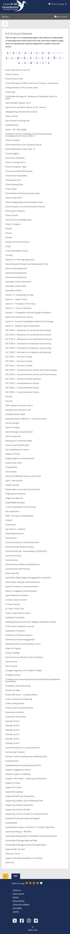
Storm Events (11, 661)
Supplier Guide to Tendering (17, 774)
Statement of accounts (15, 631)
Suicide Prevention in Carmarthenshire (22, 747)
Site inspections (12, 511)
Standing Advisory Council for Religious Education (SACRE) (30, 622)
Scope (8, 246)
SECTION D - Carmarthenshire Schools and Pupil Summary (31, 370)
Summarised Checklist (15, 752)
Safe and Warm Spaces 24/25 (18, 103)
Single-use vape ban (14, 498)
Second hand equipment (16, 268)
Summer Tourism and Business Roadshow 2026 (26, 756)
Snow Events (11, 538)
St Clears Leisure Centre (16, 600)
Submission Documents (15, 716)
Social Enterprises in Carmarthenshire (22, 542)
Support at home (12, 783)
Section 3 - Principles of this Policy (20, 304)
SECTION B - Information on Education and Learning (28, 343)
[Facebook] (22, 920)
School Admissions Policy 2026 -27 (20, 149)
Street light (10, 92)
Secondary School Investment (18, 281)
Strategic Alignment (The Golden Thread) (23, 670)
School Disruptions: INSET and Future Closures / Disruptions (31, 83)
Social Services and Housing (17, 569)
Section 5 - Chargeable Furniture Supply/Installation (28, 312)
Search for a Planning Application (20, 259)
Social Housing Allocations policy (19, 547)
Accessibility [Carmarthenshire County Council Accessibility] (17, 908)
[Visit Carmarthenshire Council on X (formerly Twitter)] (15, 920)
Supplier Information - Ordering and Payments (26, 778)
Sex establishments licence (17, 449)
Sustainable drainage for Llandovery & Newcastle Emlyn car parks (31, 97)
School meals (11, 189)
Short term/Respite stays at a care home (23, 476)
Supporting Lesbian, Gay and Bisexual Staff (24, 800)
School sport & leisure (15, 211)
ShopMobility (11, 467)
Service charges (12, 423)
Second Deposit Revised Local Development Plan (26, 264)
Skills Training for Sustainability (19, 516)
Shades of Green (12, 454)
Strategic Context (13, 675)
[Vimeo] (36, 920)
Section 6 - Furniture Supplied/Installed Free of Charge (29, 321)
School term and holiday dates (18, 220)
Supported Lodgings (14, 792)
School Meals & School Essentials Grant (22, 193)
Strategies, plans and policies (18, 686)
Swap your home (12, 853)
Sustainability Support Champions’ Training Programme (29, 827)
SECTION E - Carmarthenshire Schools (22, 383)
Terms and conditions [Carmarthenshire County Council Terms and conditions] (21, 904)
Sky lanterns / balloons (15, 529)
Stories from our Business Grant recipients (24, 657)
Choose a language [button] (57, 4)
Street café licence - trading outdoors (21, 694)
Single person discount (15, 493)
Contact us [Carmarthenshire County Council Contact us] (17, 890)
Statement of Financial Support (19, 635)
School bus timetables (15, 158)
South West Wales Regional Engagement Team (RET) (28, 577)
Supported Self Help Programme (19, 796)
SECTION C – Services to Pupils (18, 365)
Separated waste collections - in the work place (26, 418)
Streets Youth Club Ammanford (19, 708)
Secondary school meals (15, 286)
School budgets (12, 153)
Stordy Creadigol (12, 653)
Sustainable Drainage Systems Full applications (25, 845)
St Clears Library (12, 604)
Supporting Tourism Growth (17, 809)
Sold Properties (12, 573)
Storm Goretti (11, 666)
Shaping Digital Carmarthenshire (19, 458)
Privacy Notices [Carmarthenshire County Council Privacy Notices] (19, 901)
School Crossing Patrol (15, 162)
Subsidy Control (12, 721)
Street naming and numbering (18, 699)
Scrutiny (9, 255)
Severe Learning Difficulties (17, 445)
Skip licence (10, 524)
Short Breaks (11, 471)
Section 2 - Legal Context (16, 299)
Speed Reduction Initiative (16, 595)
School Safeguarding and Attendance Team (24, 202)
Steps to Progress (13, 648)
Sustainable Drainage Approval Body (21, 840)
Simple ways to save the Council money (22, 489)
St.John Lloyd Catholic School (17, 613)
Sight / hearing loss (13, 480)
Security (8, 396)
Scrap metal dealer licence (16, 251)
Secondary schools (13, 290)
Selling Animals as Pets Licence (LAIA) (21, 87)
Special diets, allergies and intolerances (22, 582)
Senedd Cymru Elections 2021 (18, 410)
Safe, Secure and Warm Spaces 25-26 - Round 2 (26, 107)
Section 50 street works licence (19, 317)
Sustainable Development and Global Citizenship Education (31, 836)
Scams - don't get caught (16, 129)
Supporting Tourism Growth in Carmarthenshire (26, 814)
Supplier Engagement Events (18, 770)
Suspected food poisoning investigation (22, 818)
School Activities (12, 140)
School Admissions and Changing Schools (23, 144)
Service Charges (12, 427)
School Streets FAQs (14, 79)
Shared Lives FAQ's (13, 463)
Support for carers (13, 787)
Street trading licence (14, 703)
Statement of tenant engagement (20, 639)
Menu (5, 17)
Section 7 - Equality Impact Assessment (22, 326)
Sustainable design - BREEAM (18, 831)
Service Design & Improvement (19, 432)
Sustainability (11, 823)
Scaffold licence (12, 125)
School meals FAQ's (13, 198)
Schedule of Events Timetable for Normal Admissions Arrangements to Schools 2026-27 (28, 135)
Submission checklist (14, 712)
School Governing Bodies (16, 175)
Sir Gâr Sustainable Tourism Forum (20, 507)
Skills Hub (9, 862)
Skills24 (8, 520)
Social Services (11, 560)
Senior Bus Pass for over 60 (17, 70)
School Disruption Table (15, 167)
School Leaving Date (14, 184)
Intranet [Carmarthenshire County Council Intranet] (16, 897)
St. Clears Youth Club (14, 608)
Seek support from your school (19, 405)
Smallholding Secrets (14, 533)
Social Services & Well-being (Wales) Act (22, 564)
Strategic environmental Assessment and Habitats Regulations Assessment (32, 680)
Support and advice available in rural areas (23, 858)
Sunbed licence (12, 761)
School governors (13, 180)
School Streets (11, 215)
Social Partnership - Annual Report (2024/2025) (26, 551)
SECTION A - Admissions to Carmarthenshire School (28, 330)
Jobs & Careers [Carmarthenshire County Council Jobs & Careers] (18, 893)
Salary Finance (11, 116)
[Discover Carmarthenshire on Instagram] (29, 920)
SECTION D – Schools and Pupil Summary (23, 379)
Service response (13, 436)
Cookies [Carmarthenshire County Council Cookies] (16, 911)
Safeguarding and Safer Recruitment (21, 112)
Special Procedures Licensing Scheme (21, 586)
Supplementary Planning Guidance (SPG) (23, 765)
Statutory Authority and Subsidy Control (22, 644)
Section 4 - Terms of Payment (18, 308)
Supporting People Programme (19, 805)
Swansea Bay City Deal (15, 849)
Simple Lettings (12, 485)
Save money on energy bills (17, 120)
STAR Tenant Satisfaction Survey (19, 626)
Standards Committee (14, 617)
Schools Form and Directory (17, 242)
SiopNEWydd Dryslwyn (15, 502)
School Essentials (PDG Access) (18, 171)
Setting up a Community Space (18, 440)
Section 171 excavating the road (19, 295)
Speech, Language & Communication (21, 591)
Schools (8, 228)
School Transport (13, 224)
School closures (12, 74)
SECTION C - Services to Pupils (18, 357)
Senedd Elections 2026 (15, 414)
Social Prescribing (13, 555)
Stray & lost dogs (12, 690)
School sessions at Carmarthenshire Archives (25, 206)
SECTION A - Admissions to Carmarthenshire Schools (28, 339)
